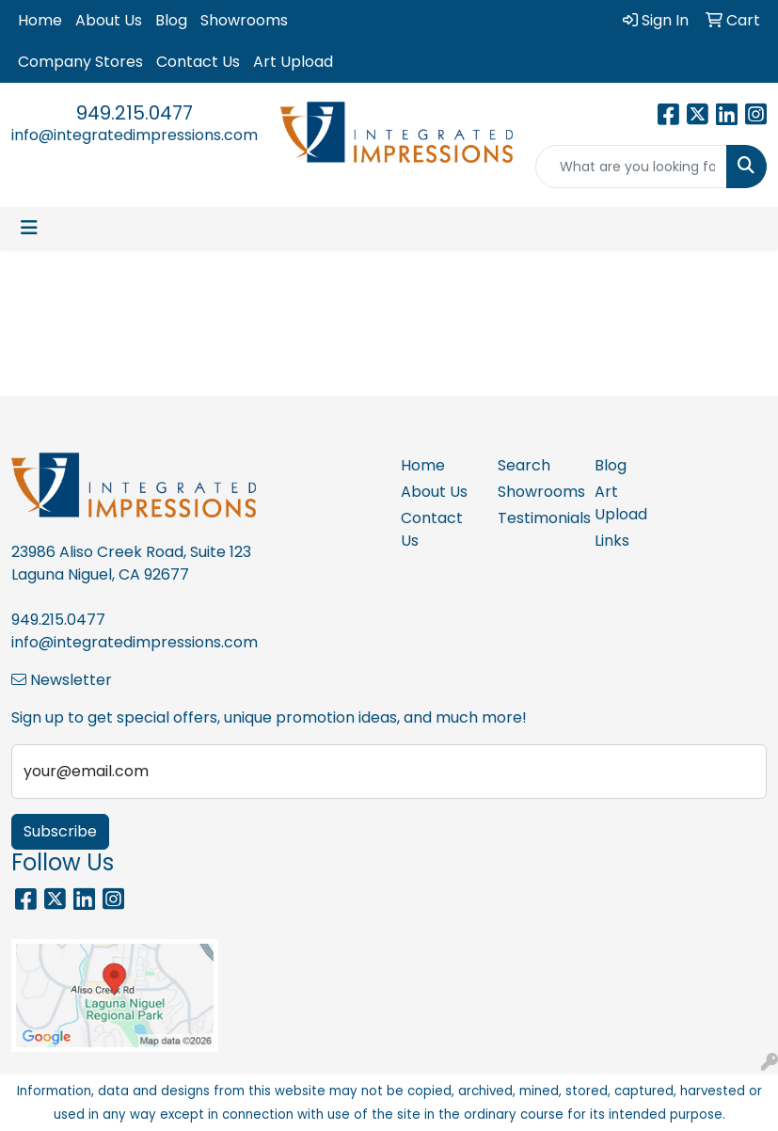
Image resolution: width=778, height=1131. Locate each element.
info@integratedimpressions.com (134, 135)
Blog (171, 20)
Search (524, 465)
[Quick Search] (631, 166)
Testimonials (535, 518)
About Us (108, 20)
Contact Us (198, 61)
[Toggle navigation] (29, 228)
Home (40, 20)
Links (612, 540)
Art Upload (293, 61)
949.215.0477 (134, 113)
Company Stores (80, 61)
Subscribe (60, 831)
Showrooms (244, 20)
